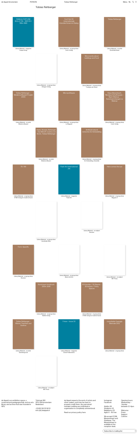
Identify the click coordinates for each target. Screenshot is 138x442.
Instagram (108, 400)
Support (124, 414)
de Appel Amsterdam (9, 2)
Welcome (124, 410)
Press (123, 412)
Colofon (124, 416)
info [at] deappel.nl (43, 410)
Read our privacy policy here (75, 412)
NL (130, 2)
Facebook (108, 402)
